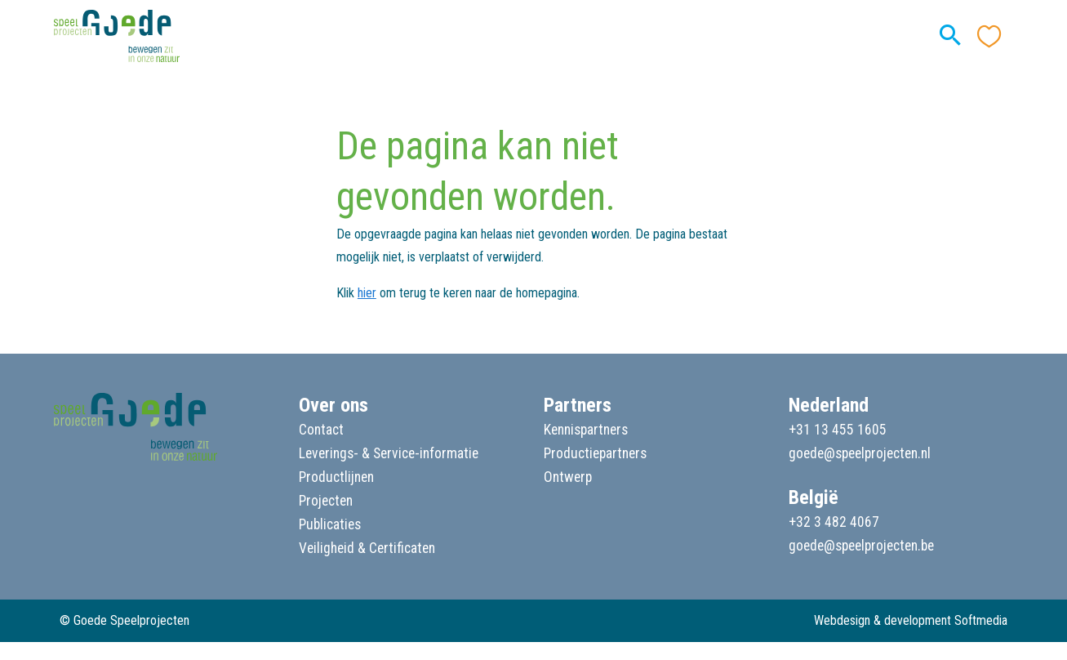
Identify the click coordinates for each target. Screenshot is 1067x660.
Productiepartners (595, 453)
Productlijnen (336, 477)
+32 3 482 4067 (834, 522)
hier (367, 293)
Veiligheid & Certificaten (367, 548)
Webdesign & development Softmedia (910, 620)
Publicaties (330, 524)
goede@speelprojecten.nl (860, 453)
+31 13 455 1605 (838, 429)
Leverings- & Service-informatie (388, 453)
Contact (321, 429)
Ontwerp (568, 477)
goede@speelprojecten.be (861, 545)
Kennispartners (586, 429)
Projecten (326, 501)
